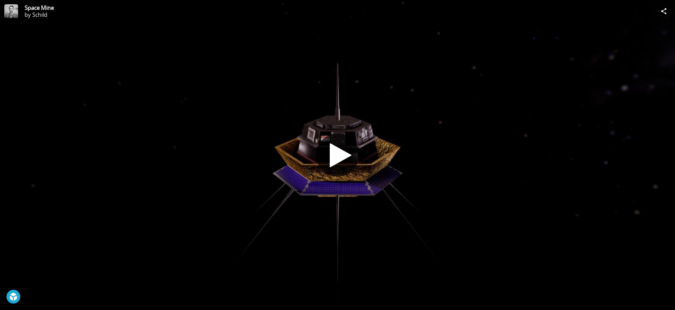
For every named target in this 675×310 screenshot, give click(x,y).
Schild (39, 15)
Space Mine (39, 8)
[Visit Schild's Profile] (11, 11)
